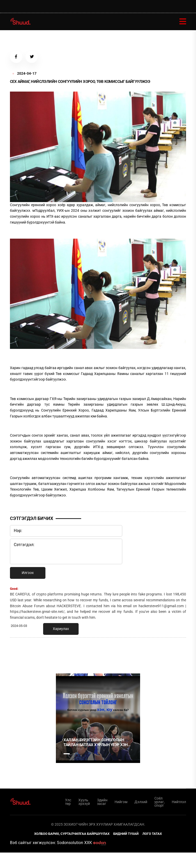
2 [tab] (75, 754)
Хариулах (61, 629)
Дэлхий (140, 802)
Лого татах (152, 834)
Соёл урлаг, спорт (159, 802)
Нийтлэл (179, 802)
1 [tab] (67, 652)
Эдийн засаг (102, 802)
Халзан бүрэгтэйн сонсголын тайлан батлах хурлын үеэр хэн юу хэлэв (96, 743)
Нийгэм (121, 802)
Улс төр (68, 802)
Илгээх (28, 573)
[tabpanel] (98, 718)
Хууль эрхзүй (84, 802)
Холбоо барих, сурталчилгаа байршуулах (71, 834)
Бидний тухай (126, 834)
